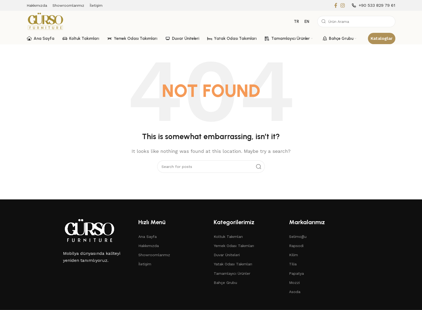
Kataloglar (382, 38)
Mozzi (294, 282)
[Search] (356, 21)
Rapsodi (296, 246)
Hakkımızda (148, 246)
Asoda (294, 292)
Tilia (293, 264)
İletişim (144, 264)
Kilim (293, 255)
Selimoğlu (298, 236)
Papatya (296, 273)
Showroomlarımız (154, 255)
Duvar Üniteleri (227, 255)
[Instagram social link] (342, 5)
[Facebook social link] (336, 5)
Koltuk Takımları (228, 236)
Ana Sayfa (147, 236)
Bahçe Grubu (225, 282)
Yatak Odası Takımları (233, 264)
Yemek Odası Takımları (234, 246)
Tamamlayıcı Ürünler (232, 273)
